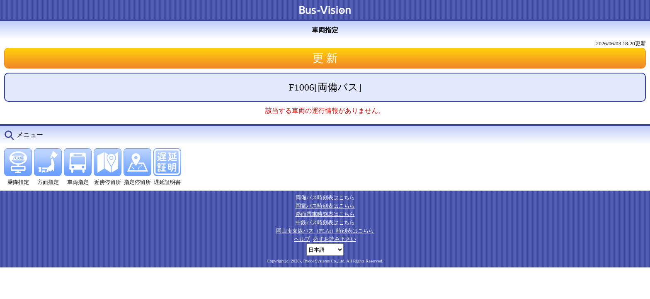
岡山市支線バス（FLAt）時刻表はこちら (325, 231)
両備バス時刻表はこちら (325, 197)
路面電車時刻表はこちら (325, 214)
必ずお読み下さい (334, 239)
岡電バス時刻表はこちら (325, 206)
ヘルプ (302, 239)
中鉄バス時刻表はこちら (325, 222)
